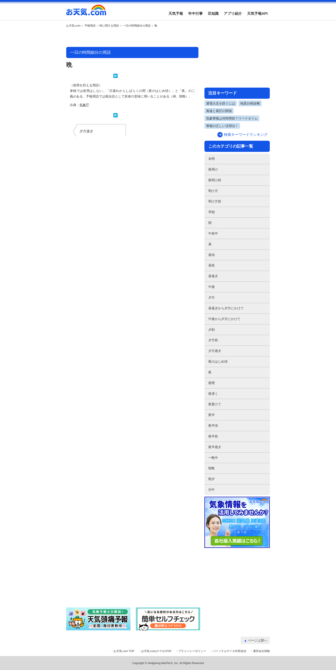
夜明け (213, 169)
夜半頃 (213, 425)
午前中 (213, 233)
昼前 (211, 265)
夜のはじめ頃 (218, 361)
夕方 (211, 297)
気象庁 (84, 105)
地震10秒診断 (250, 103)
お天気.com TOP (124, 651)
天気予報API (257, 14)
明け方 (213, 191)
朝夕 (211, 479)
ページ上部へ (257, 640)
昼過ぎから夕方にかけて (226, 308)
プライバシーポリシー (192, 651)
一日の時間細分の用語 (137, 25)
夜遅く (213, 393)
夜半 (211, 415)
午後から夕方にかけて (224, 319)
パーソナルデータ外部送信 (229, 651)
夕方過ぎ (214, 351)
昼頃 (211, 255)
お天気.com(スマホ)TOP (156, 651)
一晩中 (213, 457)
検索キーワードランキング (246, 135)
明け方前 (214, 201)
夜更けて (214, 404)
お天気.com (86, 12)
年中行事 (195, 14)
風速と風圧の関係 (219, 111)
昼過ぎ (213, 276)
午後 (211, 287)
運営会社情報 (261, 651)
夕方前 (213, 340)
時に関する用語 (109, 25)
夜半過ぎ (214, 447)
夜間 (211, 383)
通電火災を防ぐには (220, 103)
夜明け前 (214, 180)
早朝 (211, 212)
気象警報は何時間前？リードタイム (232, 118)
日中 (211, 489)
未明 (211, 158)
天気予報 (175, 14)
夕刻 (211, 329)
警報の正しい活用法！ (222, 126)
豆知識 (213, 14)
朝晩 (211, 468)
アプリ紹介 (233, 14)
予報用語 (90, 25)
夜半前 (213, 436)
